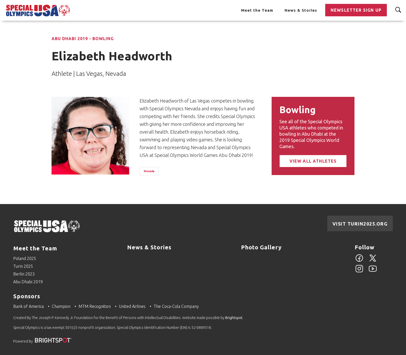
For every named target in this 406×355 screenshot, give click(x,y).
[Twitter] (372, 261)
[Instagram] (359, 271)
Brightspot (233, 318)
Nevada (149, 171)
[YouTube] (372, 271)
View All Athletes (313, 161)
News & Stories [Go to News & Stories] (301, 10)
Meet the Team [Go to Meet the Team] (257, 10)
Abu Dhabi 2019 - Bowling (83, 38)
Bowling (297, 109)
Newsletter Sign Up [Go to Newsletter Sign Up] (356, 10)
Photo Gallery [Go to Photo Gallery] (261, 247)
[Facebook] (359, 261)
